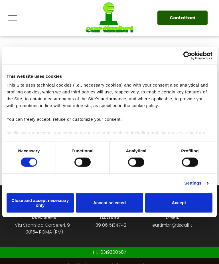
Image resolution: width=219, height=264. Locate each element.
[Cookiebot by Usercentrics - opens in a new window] (187, 55)
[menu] (12, 18)
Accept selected (109, 202)
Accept (179, 202)
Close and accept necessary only (40, 203)
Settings (193, 183)
